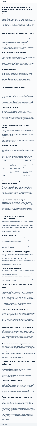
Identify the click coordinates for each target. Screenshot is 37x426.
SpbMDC (4, 1)
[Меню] (34, 1)
